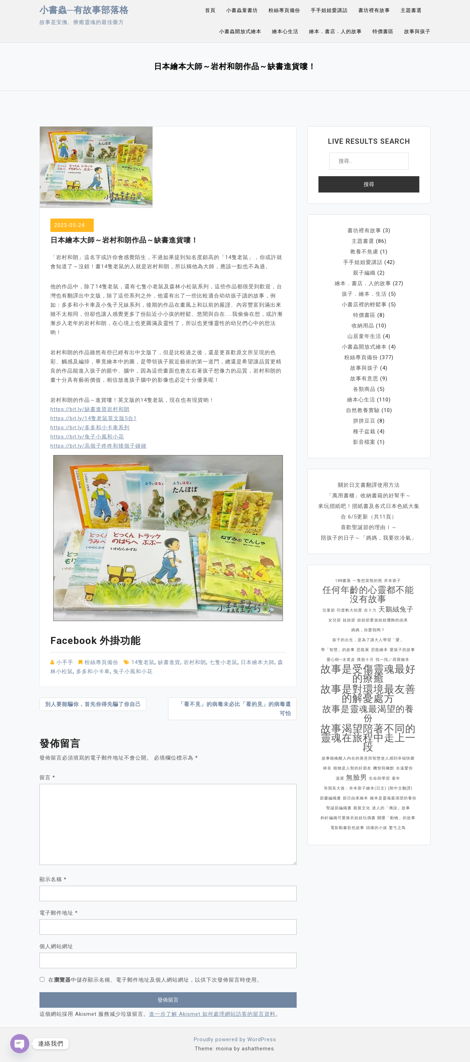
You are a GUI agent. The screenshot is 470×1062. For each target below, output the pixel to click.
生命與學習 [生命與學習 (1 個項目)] (379, 778)
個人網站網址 (56, 946)
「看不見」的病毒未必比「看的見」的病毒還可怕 (234, 709)
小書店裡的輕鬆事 (364, 304)
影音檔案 (364, 442)
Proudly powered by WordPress (235, 1039)
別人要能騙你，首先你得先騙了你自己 (93, 704)
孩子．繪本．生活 (364, 294)
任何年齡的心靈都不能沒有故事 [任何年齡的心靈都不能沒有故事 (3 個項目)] (368, 594)
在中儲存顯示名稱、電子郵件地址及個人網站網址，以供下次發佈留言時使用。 (155, 980)
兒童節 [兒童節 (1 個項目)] (328, 610)
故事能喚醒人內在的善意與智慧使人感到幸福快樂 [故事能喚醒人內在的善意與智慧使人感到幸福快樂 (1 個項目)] (368, 758)
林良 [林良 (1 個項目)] (327, 768)
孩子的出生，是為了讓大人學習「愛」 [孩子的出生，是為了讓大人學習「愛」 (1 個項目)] (368, 640)
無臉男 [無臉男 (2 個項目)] (356, 777)
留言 (47, 777)
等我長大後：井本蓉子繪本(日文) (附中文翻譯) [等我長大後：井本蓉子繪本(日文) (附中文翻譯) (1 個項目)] (368, 788)
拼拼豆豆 (364, 421)
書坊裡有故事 (374, 10)
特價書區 (383, 31)
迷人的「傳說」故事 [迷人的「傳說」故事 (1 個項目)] (391, 808)
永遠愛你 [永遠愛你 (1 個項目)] (404, 768)
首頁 (210, 10)
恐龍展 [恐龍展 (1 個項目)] (363, 649)
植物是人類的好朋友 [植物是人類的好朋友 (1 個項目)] (352, 768)
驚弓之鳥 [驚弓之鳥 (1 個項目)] (397, 827)
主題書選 (411, 10)
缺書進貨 (169, 662)
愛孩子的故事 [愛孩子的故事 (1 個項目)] (402, 649)
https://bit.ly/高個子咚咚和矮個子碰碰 (98, 446)
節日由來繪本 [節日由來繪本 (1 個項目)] (355, 798)
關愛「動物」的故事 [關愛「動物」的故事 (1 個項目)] (396, 818)
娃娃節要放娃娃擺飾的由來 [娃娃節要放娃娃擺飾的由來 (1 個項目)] (382, 620)
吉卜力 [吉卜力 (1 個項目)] (370, 610)
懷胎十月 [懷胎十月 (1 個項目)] (365, 659)
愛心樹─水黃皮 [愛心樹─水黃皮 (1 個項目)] (341, 659)
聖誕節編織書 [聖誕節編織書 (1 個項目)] (339, 808)
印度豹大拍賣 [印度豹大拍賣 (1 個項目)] (349, 610)
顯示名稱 (53, 879)
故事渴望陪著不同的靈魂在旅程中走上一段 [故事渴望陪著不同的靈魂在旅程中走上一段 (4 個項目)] (368, 737)
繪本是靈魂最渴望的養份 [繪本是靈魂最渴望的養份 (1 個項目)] (393, 798)
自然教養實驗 (363, 410)
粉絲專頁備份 (284, 10)
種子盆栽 (364, 431)
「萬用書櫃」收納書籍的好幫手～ (369, 495)
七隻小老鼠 (223, 662)
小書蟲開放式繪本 (240, 31)
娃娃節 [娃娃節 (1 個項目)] (349, 620)
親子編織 (364, 273)
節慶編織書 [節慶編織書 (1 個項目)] (330, 798)
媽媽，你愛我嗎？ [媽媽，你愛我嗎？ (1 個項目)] (368, 630)
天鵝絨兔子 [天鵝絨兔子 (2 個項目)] (396, 609)
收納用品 (363, 326)
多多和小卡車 (93, 671)
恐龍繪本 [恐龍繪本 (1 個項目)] (379, 649)
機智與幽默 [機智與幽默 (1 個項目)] (383, 768)
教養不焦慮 (364, 251)
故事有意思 (364, 378)
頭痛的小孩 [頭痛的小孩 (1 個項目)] (376, 827)
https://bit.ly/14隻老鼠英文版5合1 (93, 418)
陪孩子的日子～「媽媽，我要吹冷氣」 (369, 538)
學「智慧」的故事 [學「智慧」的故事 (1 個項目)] (338, 649)
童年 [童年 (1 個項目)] (396, 778)
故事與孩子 (417, 31)
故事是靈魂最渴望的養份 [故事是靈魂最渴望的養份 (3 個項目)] (368, 714)
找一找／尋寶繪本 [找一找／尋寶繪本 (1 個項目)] (392, 659)
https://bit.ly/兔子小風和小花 (87, 437)
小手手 (64, 662)
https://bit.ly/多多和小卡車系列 (90, 427)
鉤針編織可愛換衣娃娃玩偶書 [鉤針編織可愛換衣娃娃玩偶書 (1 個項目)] (348, 818)
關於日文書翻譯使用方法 (369, 485)
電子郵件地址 (58, 913)
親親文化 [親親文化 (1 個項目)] (361, 808)
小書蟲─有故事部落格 (84, 10)
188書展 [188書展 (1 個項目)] (343, 580)
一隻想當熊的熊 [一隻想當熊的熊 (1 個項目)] (367, 580)
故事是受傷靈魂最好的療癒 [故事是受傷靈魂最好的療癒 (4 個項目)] (368, 673)
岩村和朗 (195, 662)
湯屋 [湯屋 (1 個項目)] (340, 778)
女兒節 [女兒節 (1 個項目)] (334, 620)
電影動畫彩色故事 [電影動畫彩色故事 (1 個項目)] (347, 827)
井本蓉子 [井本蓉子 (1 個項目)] (392, 580)
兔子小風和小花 (133, 671)
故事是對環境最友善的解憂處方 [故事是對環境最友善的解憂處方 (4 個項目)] (368, 694)
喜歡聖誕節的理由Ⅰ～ (369, 527)
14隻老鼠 (143, 662)
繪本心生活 (285, 31)
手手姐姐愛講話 (329, 10)
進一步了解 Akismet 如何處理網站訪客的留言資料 (212, 1014)
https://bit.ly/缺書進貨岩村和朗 (90, 409)
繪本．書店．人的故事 (335, 31)
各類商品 (364, 389)
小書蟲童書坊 (242, 10)
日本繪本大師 (257, 662)
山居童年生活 (364, 336)
